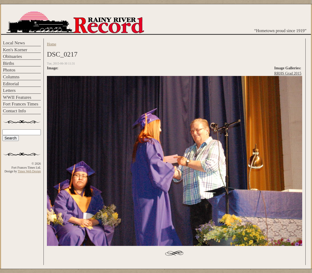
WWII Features (17, 97)
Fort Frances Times (20, 103)
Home (51, 44)
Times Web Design (29, 171)
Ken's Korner (15, 49)
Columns (11, 76)
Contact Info (14, 110)
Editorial (11, 83)
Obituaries (12, 56)
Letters (9, 90)
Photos (9, 69)
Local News (14, 42)
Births (8, 63)
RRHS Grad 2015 (287, 73)
